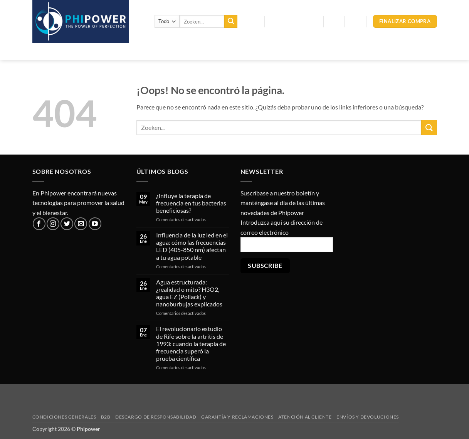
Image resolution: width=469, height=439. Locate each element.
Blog (251, 21)
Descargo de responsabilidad (156, 417)
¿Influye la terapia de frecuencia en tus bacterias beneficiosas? (191, 203)
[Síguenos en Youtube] (95, 223)
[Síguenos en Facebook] (39, 223)
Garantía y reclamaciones (237, 417)
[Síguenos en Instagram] (53, 223)
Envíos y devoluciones (367, 417)
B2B (106, 417)
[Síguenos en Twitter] (67, 223)
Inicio (45, 51)
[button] (294, 21)
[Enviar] (230, 21)
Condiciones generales (64, 417)
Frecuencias (197, 51)
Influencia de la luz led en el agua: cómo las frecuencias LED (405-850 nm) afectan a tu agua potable (192, 246)
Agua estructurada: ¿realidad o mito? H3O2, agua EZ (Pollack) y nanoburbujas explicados (189, 293)
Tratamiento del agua (137, 51)
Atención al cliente (305, 417)
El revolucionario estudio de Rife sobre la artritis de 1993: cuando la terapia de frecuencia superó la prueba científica (191, 343)
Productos (79, 51)
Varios (237, 51)
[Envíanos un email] (80, 223)
